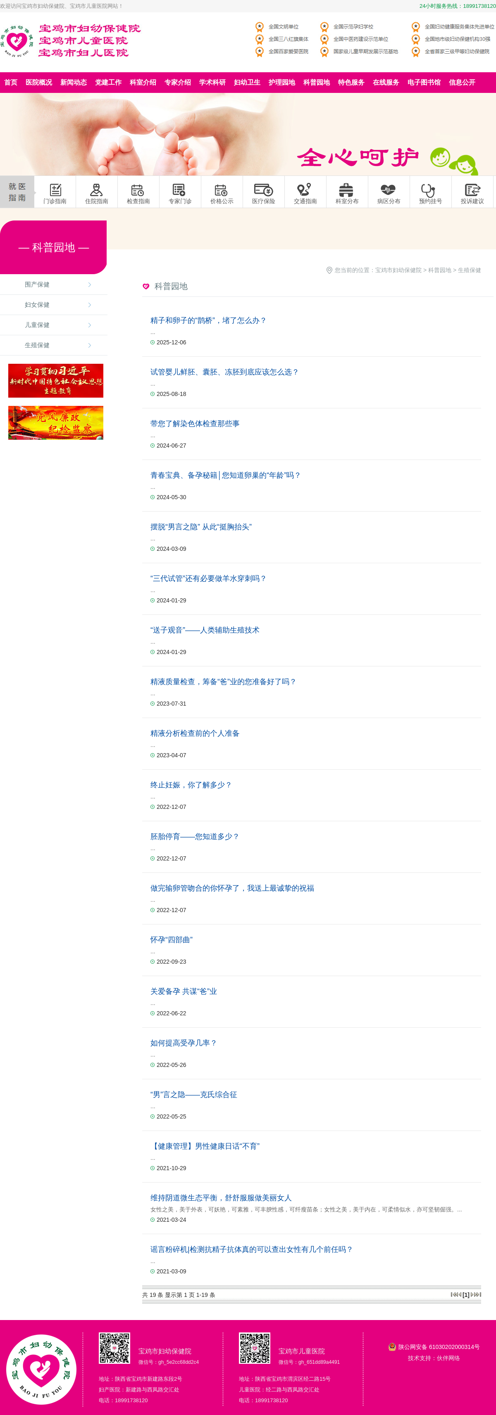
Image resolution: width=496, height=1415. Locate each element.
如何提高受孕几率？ (183, 1043)
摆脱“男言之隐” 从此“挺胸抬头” (201, 527)
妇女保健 (37, 304)
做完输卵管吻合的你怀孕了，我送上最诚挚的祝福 (232, 888)
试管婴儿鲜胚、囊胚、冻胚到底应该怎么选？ (224, 372)
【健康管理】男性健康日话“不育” (205, 1146)
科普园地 (439, 270)
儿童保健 (37, 324)
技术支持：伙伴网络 (434, 1358)
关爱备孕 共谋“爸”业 (183, 991)
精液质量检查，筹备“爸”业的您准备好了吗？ (223, 682)
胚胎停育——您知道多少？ (195, 836)
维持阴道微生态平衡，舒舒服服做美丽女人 (221, 1198)
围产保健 (37, 284)
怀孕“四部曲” (171, 940)
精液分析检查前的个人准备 (195, 733)
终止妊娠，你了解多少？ (191, 785)
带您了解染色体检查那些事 (195, 424)
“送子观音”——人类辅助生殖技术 (205, 630)
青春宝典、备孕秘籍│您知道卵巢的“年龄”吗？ (225, 475)
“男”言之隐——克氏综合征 (193, 1094)
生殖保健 (37, 344)
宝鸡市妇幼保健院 (398, 270)
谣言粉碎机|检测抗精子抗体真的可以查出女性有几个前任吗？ (251, 1249)
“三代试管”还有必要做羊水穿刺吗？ (208, 578)
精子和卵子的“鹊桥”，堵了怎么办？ (208, 320)
